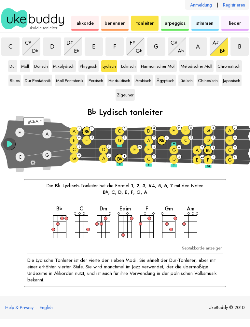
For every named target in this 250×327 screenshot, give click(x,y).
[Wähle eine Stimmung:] (33, 121)
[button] (9, 144)
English (46, 307)
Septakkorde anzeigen (202, 248)
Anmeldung (201, 5)
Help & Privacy (19, 307)
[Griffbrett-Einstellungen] (33, 162)
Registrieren (234, 5)
